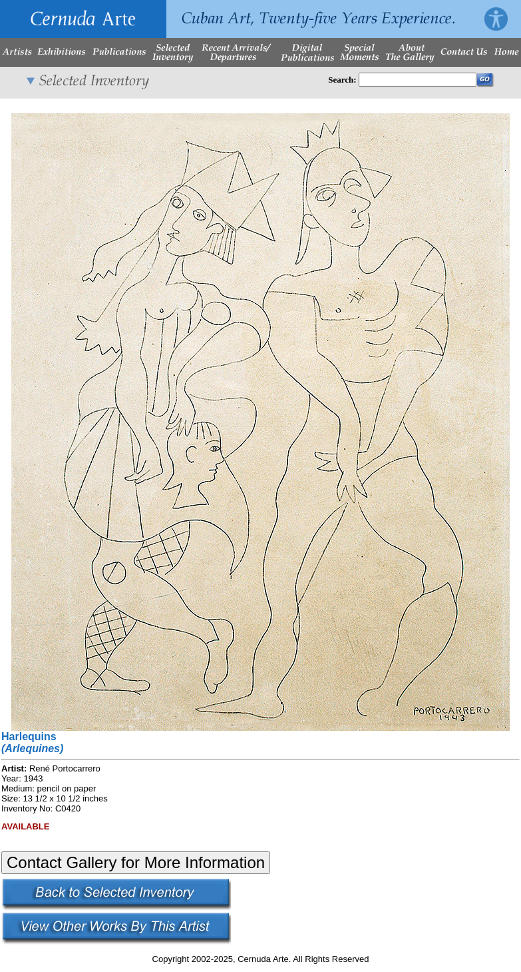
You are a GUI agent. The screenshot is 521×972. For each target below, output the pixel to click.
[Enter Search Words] (417, 80)
